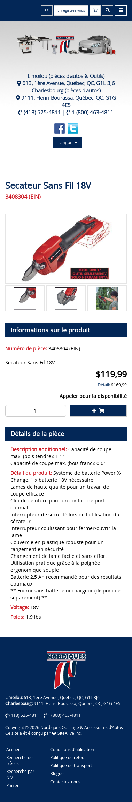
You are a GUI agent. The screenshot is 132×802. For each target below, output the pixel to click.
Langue (67, 142)
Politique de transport (71, 765)
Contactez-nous (65, 781)
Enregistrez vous (71, 10)
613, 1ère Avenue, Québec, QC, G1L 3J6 (68, 83)
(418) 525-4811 (42, 112)
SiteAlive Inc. (67, 733)
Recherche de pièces (19, 760)
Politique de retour (68, 757)
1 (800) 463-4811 (93, 112)
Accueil (13, 749)
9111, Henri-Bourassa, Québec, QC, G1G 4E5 (68, 101)
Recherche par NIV (20, 774)
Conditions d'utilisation (72, 749)
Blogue (57, 773)
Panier (12, 785)
